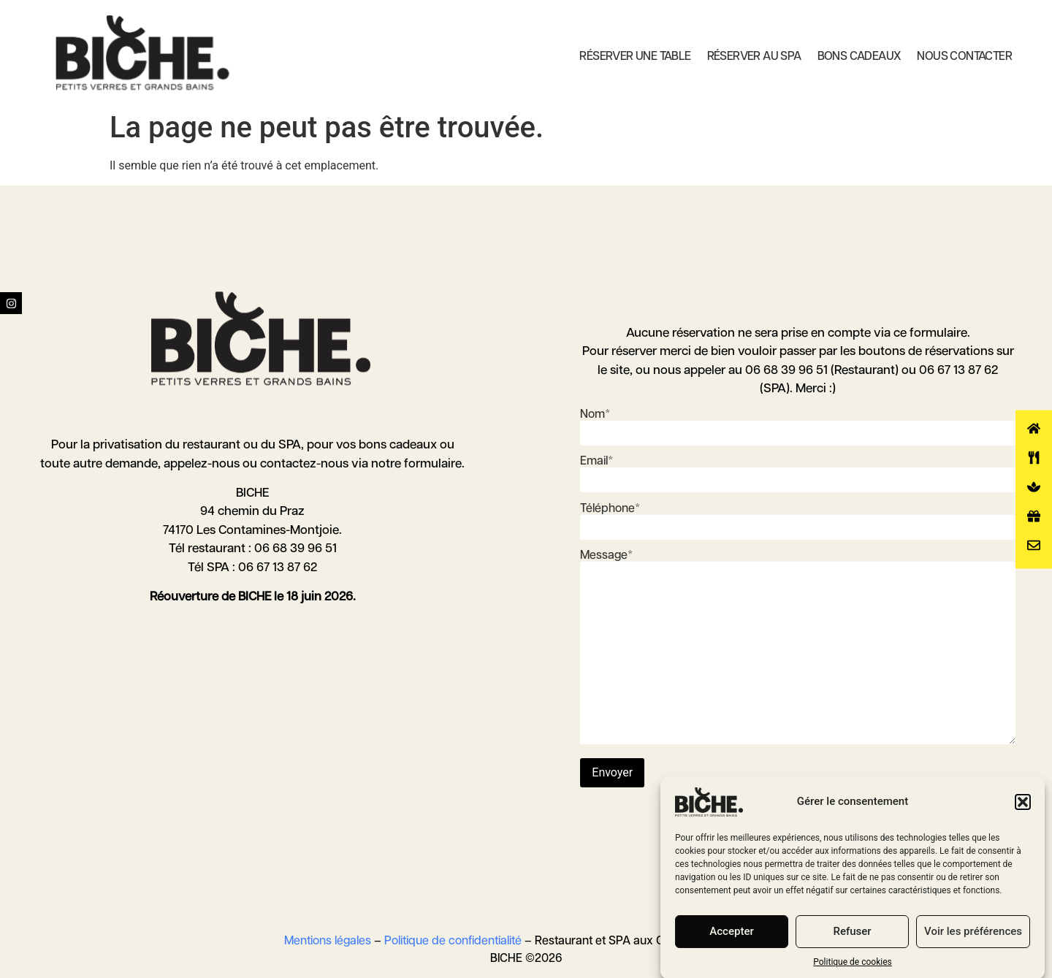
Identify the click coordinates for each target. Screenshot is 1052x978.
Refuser (852, 944)
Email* (797, 471)
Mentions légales (327, 941)
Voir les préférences (973, 944)
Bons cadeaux (859, 56)
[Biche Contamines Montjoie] (142, 53)
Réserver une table (634, 56)
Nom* (797, 424)
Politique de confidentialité (453, 941)
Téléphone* (797, 518)
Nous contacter (964, 56)
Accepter (731, 944)
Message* (797, 648)
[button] (1022, 814)
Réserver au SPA (754, 56)
